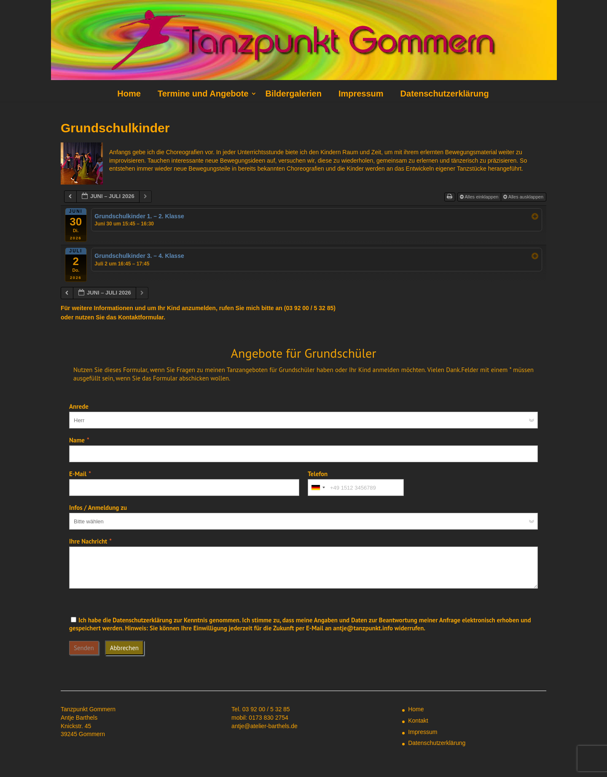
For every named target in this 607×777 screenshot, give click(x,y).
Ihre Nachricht (88, 541)
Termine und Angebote (203, 93)
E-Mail (77, 474)
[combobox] (318, 488)
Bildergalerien (293, 93)
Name (77, 440)
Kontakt (418, 720)
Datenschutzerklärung (444, 93)
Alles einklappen (480, 196)
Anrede (79, 406)
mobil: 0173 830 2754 (259, 717)
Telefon (318, 474)
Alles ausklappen (524, 196)
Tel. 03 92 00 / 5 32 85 (260, 709)
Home (129, 93)
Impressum (361, 93)
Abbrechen (124, 648)
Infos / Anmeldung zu (98, 508)
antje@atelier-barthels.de (264, 726)
